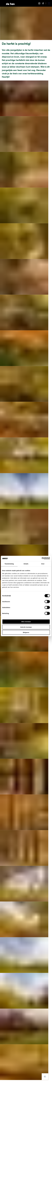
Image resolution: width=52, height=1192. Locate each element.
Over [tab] (43, 563)
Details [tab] (26, 563)
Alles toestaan (26, 621)
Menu (49, 3)
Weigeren (26, 632)
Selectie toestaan (26, 627)
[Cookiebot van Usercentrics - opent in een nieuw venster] (41, 558)
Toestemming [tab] (9, 563)
